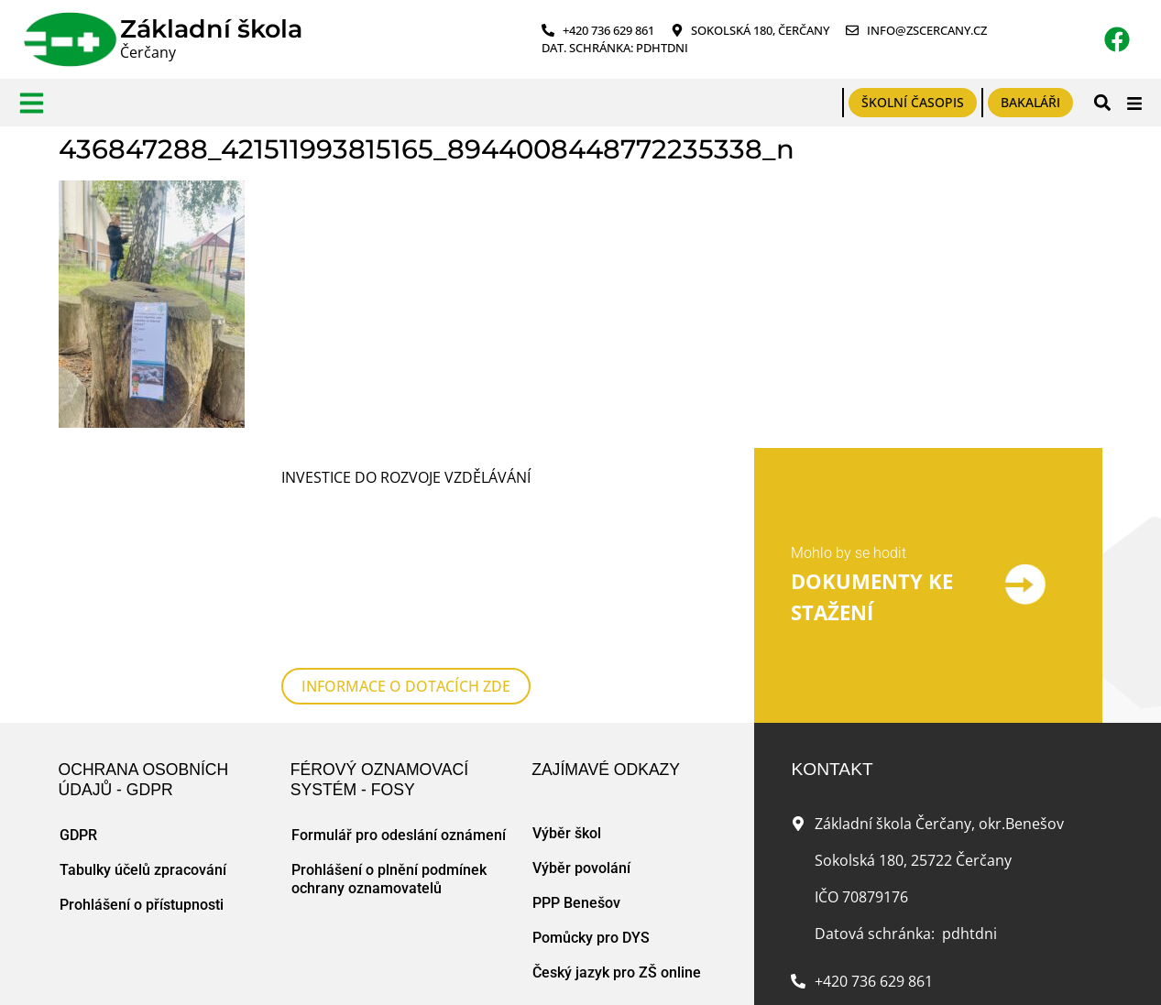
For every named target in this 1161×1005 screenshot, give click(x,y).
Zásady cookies (286, 972)
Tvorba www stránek (398, 972)
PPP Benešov (576, 786)
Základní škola (211, 29)
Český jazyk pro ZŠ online (616, 856)
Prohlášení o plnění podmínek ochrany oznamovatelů (389, 763)
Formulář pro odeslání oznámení (398, 718)
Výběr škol (566, 717)
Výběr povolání (581, 751)
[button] (1102, 103)
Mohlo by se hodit (848, 495)
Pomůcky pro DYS (591, 821)
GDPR (78, 718)
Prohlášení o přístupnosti (142, 788)
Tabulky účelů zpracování (143, 753)
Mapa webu (201, 972)
